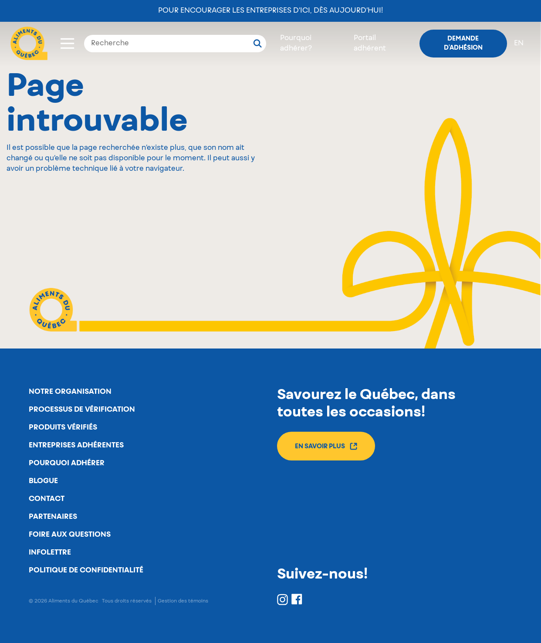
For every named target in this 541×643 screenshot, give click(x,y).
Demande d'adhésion (463, 43)
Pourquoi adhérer (67, 463)
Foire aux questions (70, 534)
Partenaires (53, 516)
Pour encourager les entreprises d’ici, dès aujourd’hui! (270, 10)
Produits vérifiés (63, 427)
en (519, 43)
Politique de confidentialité (86, 570)
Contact (46, 498)
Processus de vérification (82, 409)
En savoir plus (326, 446)
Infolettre (50, 552)
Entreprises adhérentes (76, 445)
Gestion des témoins (183, 601)
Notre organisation (70, 391)
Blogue (43, 480)
